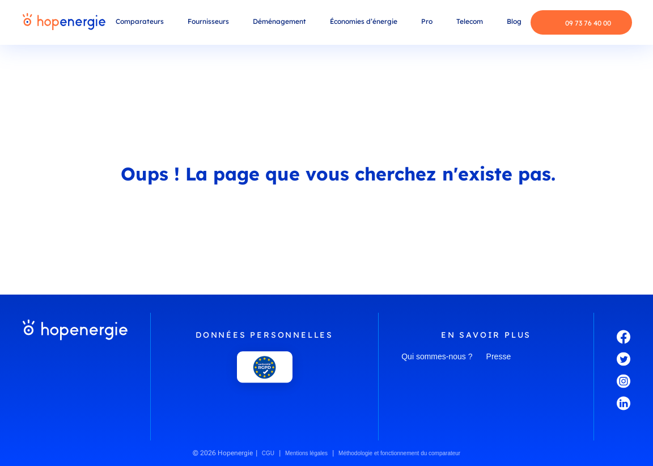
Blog (514, 21)
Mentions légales (306, 453)
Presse (498, 356)
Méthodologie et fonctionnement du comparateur (399, 453)
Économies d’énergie (363, 21)
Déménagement (279, 21)
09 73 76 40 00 (579, 22)
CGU (268, 453)
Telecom (469, 21)
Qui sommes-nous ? (436, 356)
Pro (426, 21)
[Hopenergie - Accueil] (64, 22)
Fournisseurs (208, 21)
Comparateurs (140, 21)
